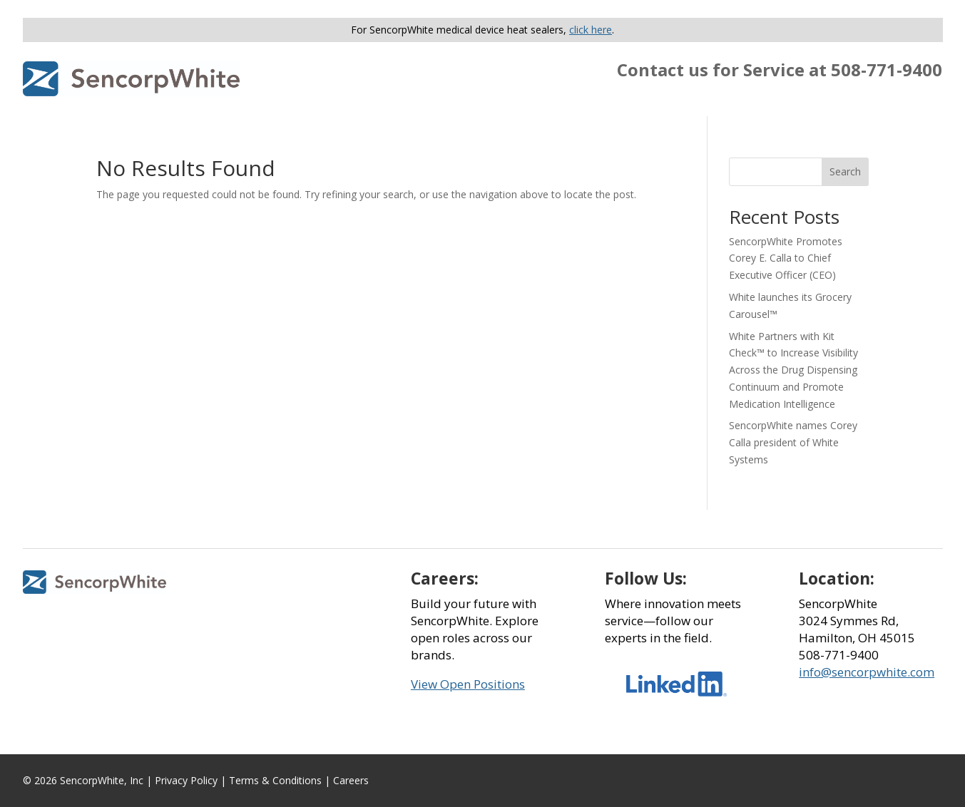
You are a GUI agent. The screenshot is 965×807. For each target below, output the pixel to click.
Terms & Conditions (275, 780)
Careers (351, 780)
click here (590, 29)
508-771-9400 (886, 69)
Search (845, 171)
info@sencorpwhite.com (866, 672)
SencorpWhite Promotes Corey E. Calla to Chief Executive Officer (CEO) (785, 258)
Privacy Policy (186, 780)
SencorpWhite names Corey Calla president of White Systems (793, 442)
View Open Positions (468, 684)
